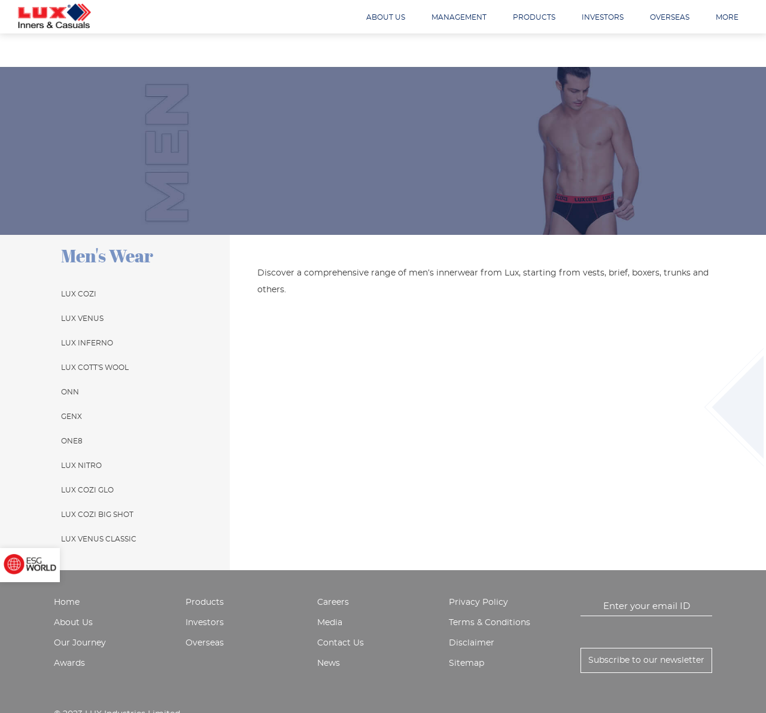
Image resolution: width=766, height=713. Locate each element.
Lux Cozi (78, 294)
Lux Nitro (81, 465)
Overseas (669, 17)
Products (534, 17)
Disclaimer (471, 643)
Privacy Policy (478, 602)
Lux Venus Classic (98, 539)
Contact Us (340, 643)
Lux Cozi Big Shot (97, 514)
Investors (603, 17)
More (727, 17)
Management (459, 17)
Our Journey (80, 643)
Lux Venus (82, 318)
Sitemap (466, 663)
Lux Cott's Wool (95, 367)
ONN (70, 392)
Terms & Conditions (489, 623)
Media (329, 623)
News (328, 663)
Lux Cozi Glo (87, 490)
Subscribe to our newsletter (646, 660)
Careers (333, 602)
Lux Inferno (87, 343)
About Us (73, 623)
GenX (71, 416)
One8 (72, 441)
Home (67, 602)
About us (385, 17)
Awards (69, 663)
